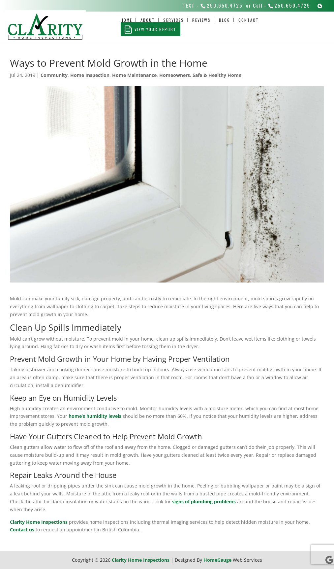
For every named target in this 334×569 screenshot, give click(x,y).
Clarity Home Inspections (39, 522)
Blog (224, 20)
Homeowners (174, 75)
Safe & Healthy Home (217, 75)
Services (173, 20)
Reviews (201, 20)
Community (54, 75)
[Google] (320, 6)
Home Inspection (89, 75)
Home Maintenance (134, 75)
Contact (248, 20)
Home (126, 20)
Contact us (22, 529)
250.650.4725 (225, 5)
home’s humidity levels (95, 416)
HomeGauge (217, 560)
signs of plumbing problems (204, 501)
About (147, 20)
